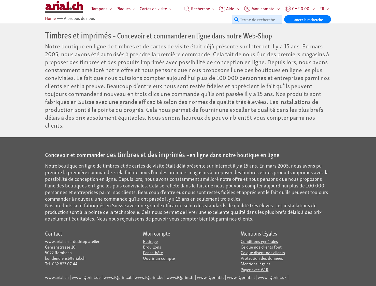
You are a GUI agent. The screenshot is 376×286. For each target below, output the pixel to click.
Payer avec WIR (254, 269)
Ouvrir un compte (159, 257)
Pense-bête (153, 252)
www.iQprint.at (118, 277)
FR (322, 8)
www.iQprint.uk (272, 277)
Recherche (197, 8)
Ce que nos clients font (261, 246)
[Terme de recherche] (257, 19)
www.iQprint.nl (241, 277)
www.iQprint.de (86, 277)
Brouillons (152, 246)
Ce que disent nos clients (263, 252)
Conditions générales (259, 241)
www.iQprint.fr (180, 277)
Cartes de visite (153, 8)
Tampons (99, 8)
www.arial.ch (57, 277)
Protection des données (262, 257)
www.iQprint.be (149, 277)
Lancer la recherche (308, 19)
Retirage (150, 241)
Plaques (124, 8)
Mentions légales (255, 263)
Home (50, 18)
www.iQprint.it (210, 277)
